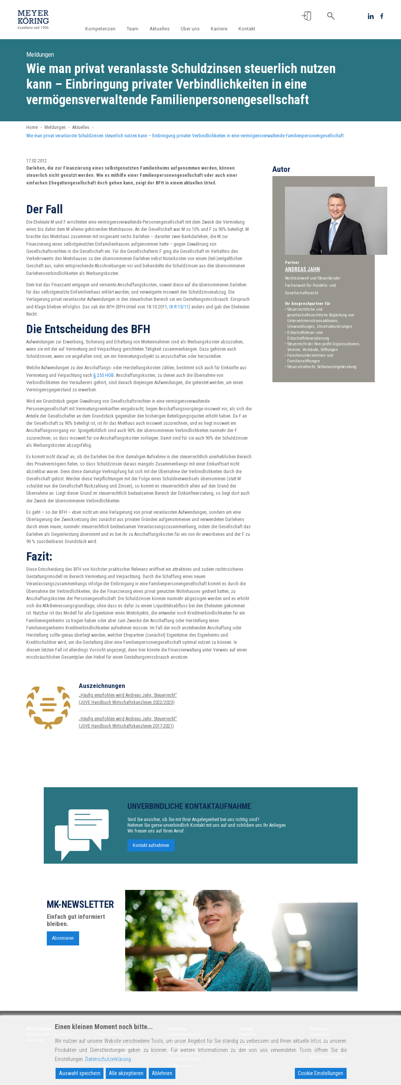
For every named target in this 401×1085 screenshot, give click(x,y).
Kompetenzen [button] (107, 29)
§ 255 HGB (103, 375)
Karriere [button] (220, 29)
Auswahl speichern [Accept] (79, 1073)
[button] (306, 16)
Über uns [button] (192, 29)
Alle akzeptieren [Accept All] (126, 1073)
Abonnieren (63, 942)
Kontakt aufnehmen (151, 849)
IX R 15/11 (179, 307)
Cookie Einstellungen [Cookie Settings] (320, 1073)
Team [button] (138, 29)
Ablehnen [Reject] (162, 1073)
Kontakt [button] (247, 29)
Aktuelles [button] (164, 29)
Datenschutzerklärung (108, 1059)
